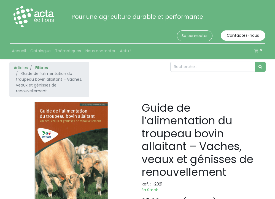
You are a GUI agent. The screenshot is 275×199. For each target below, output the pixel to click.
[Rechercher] (260, 67)
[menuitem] (19, 51)
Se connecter (195, 35)
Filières (41, 67)
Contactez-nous (243, 35)
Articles (21, 67)
